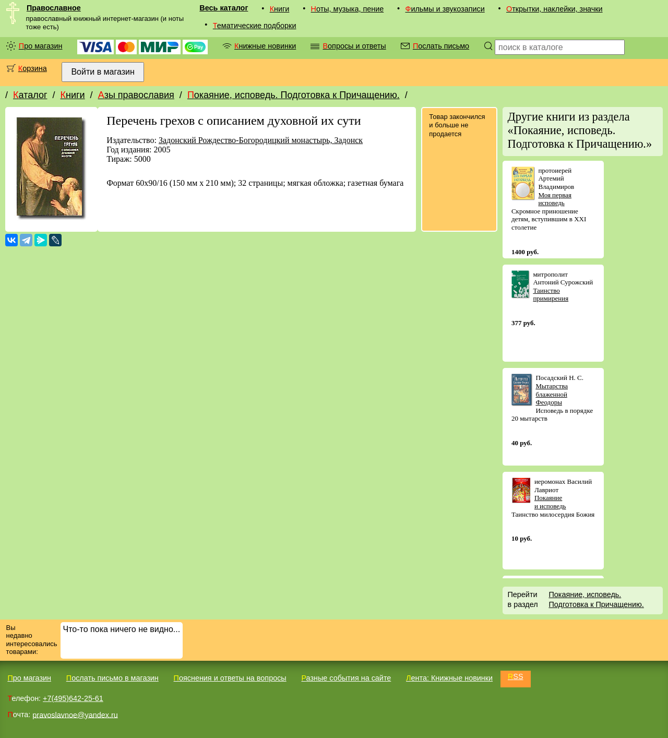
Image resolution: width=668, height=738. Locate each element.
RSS (515, 676)
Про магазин (41, 46)
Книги (280, 9)
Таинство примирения (550, 295)
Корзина (32, 68)
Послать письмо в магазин (112, 678)
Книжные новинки (265, 46)
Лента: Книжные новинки (449, 678)
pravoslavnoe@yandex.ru (74, 714)
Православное (54, 8)
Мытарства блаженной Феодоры (551, 394)
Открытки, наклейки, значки (554, 9)
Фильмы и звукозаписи (444, 9)
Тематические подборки (254, 25)
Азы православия (136, 95)
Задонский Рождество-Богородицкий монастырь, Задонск (261, 140)
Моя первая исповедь (554, 199)
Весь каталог (223, 8)
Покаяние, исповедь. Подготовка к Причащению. (293, 95)
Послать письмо (441, 46)
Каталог (30, 95)
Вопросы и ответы (354, 46)
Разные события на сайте (346, 678)
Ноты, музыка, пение (347, 9)
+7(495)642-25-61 (73, 698)
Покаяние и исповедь (550, 502)
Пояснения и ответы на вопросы (230, 678)
